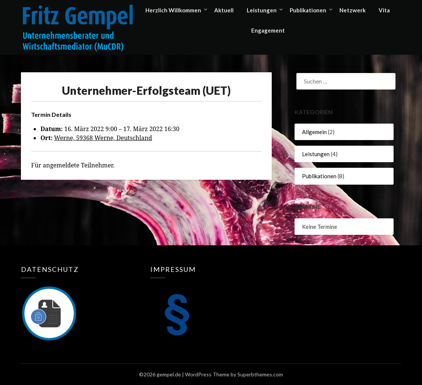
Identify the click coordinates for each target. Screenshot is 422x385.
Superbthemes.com (260, 374)
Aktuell (224, 10)
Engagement (268, 30)
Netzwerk (352, 10)
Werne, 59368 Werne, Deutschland (103, 138)
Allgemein (314, 131)
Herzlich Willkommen (173, 10)
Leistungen (262, 10)
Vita (384, 10)
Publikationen (308, 10)
